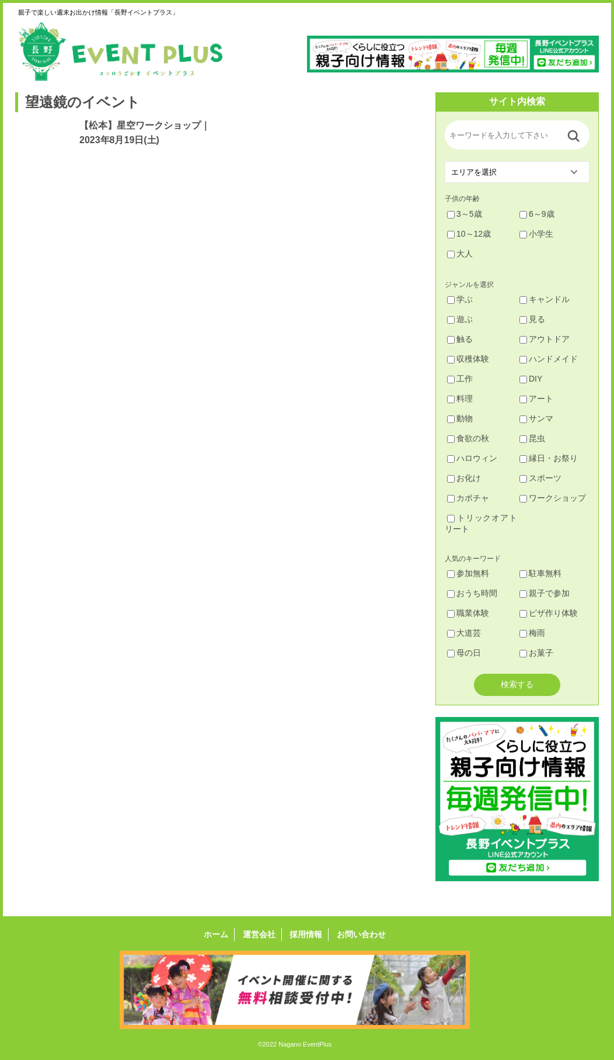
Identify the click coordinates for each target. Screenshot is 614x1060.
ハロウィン (472, 458)
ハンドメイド (548, 358)
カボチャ (468, 498)
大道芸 (464, 633)
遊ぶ (460, 319)
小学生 (536, 233)
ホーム (216, 934)
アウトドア (544, 339)
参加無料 (468, 573)
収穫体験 (468, 358)
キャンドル (544, 299)
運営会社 (259, 934)
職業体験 (468, 613)
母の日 (464, 652)
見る (532, 319)
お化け (464, 478)
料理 (460, 398)
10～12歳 (469, 233)
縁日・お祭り (548, 458)
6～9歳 (536, 214)
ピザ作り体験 (548, 613)
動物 (460, 418)
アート (536, 398)
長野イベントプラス (120, 51)
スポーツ (540, 478)
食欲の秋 (468, 438)
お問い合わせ (361, 934)
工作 (460, 378)
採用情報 (305, 934)
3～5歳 (464, 214)
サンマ (536, 418)
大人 (460, 253)
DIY (530, 378)
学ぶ (460, 299)
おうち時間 (472, 593)
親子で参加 (544, 593)
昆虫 (532, 438)
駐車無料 (540, 573)
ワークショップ (552, 498)
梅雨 (532, 633)
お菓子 (536, 652)
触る (460, 339)
